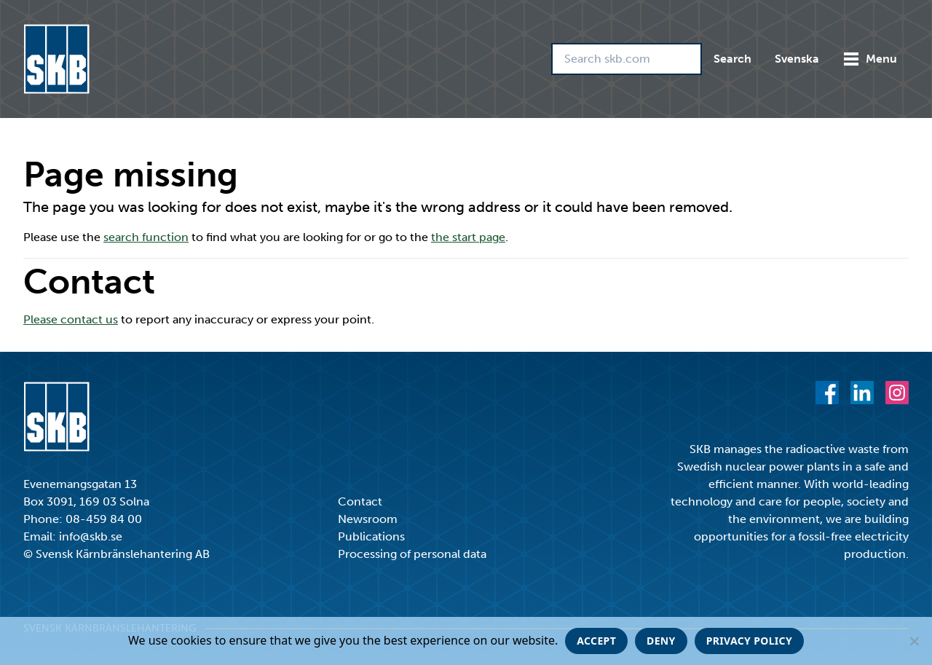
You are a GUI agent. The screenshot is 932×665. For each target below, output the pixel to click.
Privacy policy (749, 641)
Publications (371, 536)
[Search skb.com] (626, 59)
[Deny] (914, 641)
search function (146, 237)
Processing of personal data (412, 554)
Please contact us (70, 319)
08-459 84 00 (104, 519)
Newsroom (368, 519)
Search (732, 59)
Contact (360, 501)
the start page (468, 237)
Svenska (797, 59)
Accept (596, 641)
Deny (661, 641)
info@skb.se (90, 536)
